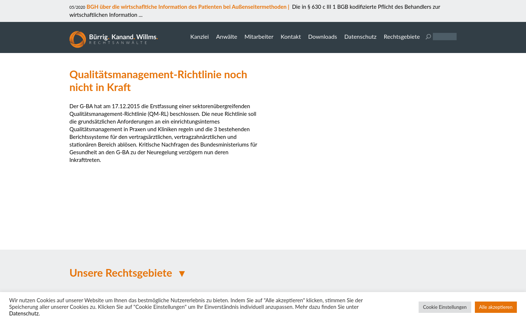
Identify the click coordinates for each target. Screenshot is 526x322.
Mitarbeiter (258, 36)
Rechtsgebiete (402, 36)
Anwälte (226, 36)
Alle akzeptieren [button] (495, 307)
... (139, 14)
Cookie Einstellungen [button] (445, 307)
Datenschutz (360, 36)
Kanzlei (199, 36)
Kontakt (291, 36)
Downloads (322, 36)
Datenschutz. (24, 313)
